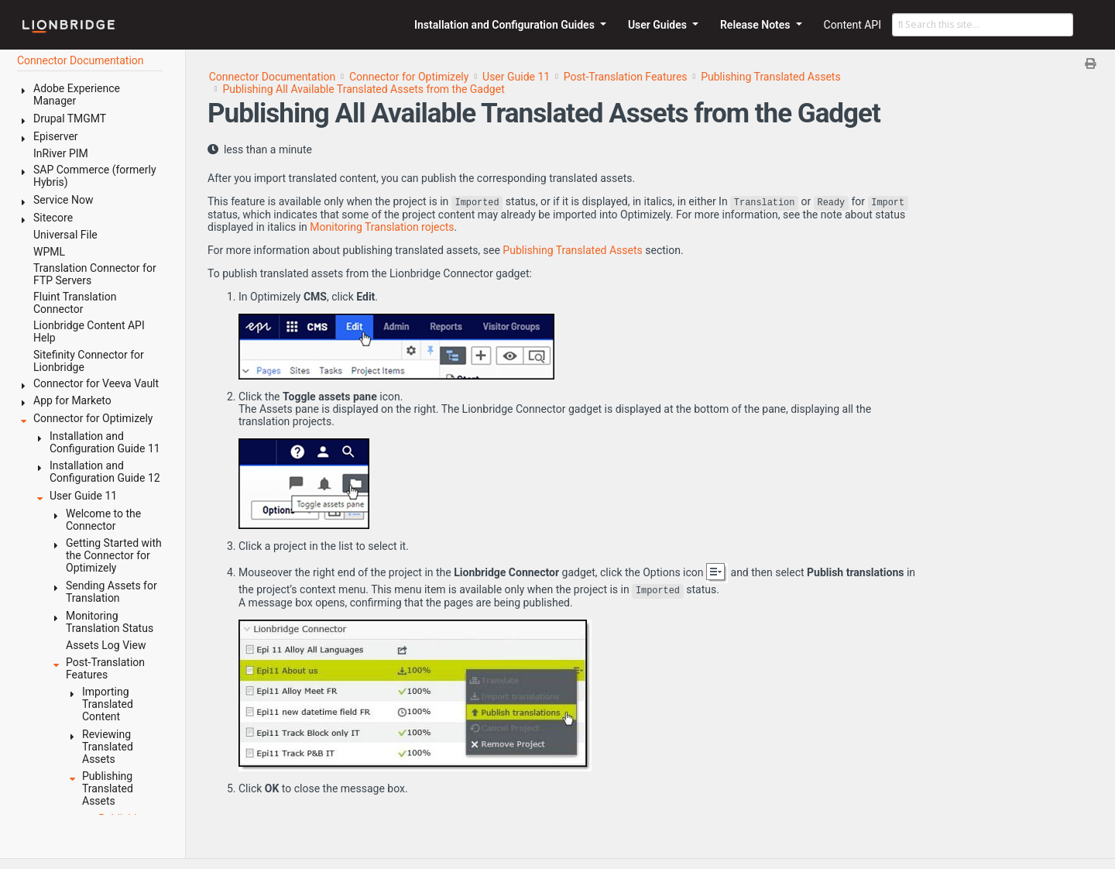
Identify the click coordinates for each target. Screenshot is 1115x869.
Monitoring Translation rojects (382, 227)
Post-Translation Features (626, 76)
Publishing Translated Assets (770, 76)
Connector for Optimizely (408, 76)
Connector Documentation (272, 76)
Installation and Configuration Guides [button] (505, 25)
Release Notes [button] (756, 25)
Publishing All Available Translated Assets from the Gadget (363, 89)
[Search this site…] (982, 24)
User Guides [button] (659, 25)
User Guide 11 (516, 76)
